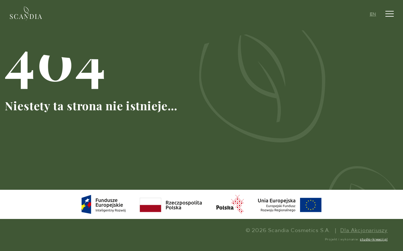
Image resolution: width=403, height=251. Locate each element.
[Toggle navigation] (389, 13)
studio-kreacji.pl (374, 239)
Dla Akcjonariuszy (364, 230)
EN (373, 14)
